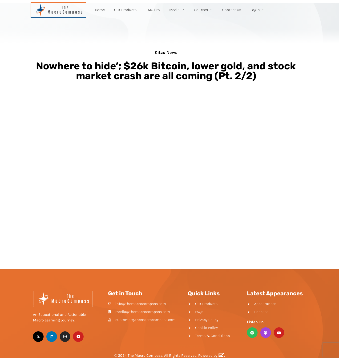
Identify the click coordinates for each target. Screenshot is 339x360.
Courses (203, 10)
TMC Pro (153, 10)
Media (177, 10)
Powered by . (211, 355)
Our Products (125, 10)
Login (257, 10)
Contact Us (231, 10)
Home (100, 10)
